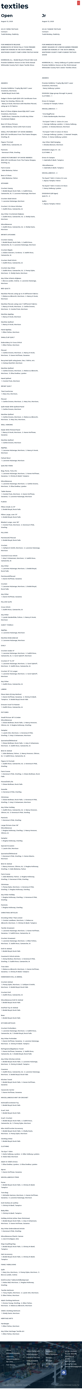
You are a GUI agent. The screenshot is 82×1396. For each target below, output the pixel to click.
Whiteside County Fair (17, 2)
